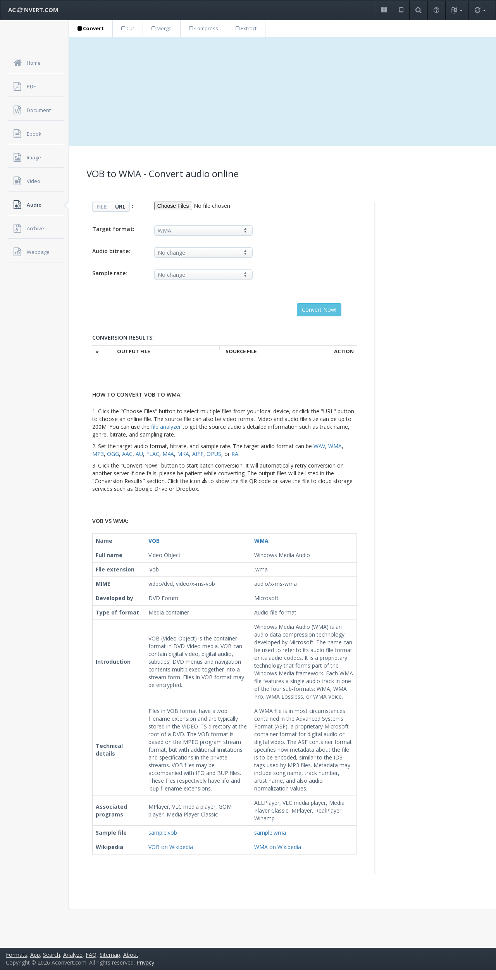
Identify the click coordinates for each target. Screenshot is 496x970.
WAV (319, 446)
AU (139, 453)
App (35, 954)
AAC (127, 453)
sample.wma (270, 832)
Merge (162, 28)
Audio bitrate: (111, 251)
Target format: (113, 229)
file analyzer (166, 426)
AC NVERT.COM (33, 10)
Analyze (73, 954)
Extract (246, 28)
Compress (203, 28)
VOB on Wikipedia (170, 847)
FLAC (152, 453)
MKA (183, 453)
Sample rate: (109, 273)
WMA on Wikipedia (277, 847)
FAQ (91, 954)
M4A (168, 453)
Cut (127, 28)
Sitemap (110, 954)
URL (120, 206)
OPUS (214, 453)
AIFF (197, 453)
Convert (91, 28)
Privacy (145, 962)
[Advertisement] (282, 91)
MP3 (98, 453)
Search (51, 954)
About (130, 954)
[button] (384, 10)
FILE (101, 206)
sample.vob (162, 832)
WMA (335, 446)
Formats (16, 954)
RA (234, 453)
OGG (113, 453)
